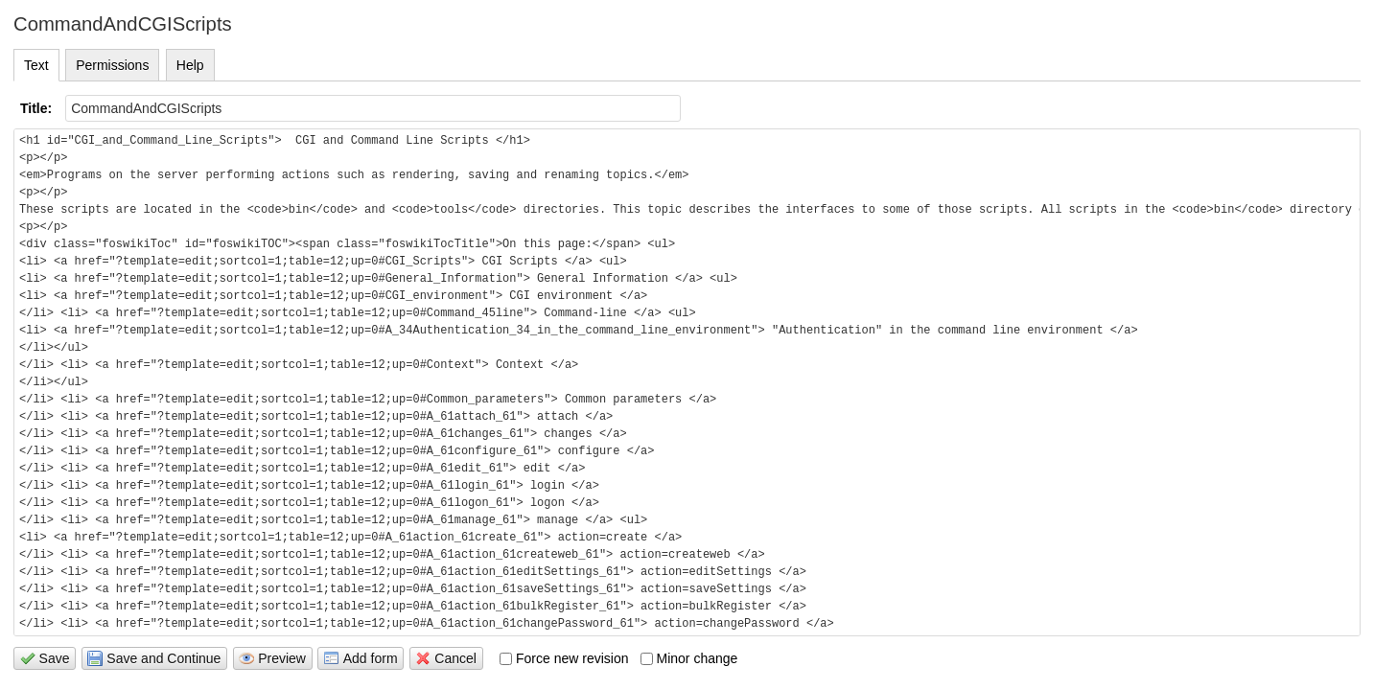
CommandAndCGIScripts (122, 23)
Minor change (689, 658)
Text (36, 65)
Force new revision (564, 658)
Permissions (112, 65)
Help (190, 65)
